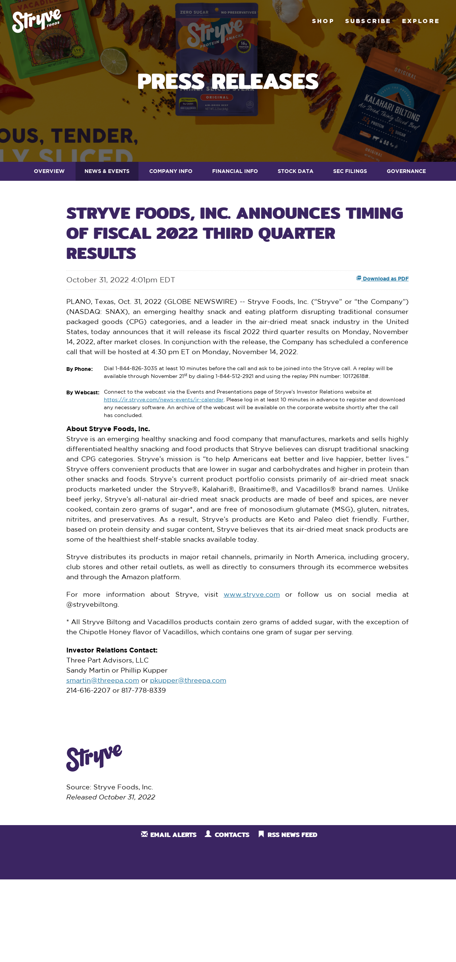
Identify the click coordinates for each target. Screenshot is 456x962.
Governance (406, 171)
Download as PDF (382, 278)
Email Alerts (173, 834)
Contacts (232, 834)
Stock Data (295, 171)
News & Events (107, 171)
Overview (49, 171)
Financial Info (235, 171)
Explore (421, 20)
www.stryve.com (252, 595)
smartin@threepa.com (102, 681)
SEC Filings (350, 171)
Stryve (36, 21)
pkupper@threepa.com (188, 681)
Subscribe (368, 20)
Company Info (170, 171)
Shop (323, 20)
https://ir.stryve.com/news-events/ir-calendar (164, 400)
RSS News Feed (292, 834)
